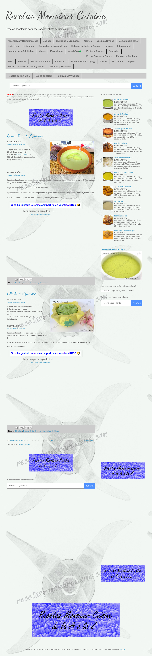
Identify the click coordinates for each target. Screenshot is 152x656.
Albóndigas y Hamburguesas (23, 41)
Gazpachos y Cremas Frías (52, 46)
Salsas (103, 61)
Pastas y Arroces (95, 51)
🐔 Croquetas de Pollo (122, 187)
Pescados (114, 51)
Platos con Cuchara (126, 56)
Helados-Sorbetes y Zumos (85, 46)
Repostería (60, 61)
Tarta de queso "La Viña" (123, 129)
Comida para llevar (128, 41)
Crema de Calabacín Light (113, 249)
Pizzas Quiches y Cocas (99, 56)
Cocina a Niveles (105, 41)
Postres (22, 61)
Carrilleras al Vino (120, 143)
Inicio (53, 440)
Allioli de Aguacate (21, 293)
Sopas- (131, 61)
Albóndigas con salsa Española (125, 230)
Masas (42, 51)
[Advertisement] (51, 248)
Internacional (124, 46)
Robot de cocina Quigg (83, 61)
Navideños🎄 (75, 51)
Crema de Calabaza (121, 114)
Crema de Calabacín (121, 100)
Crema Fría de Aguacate (25, 135)
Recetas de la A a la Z (19, 76)
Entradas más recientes (16, 440)
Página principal (43, 76)
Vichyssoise (118, 201)
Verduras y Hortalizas (60, 66)
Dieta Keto (13, 46)
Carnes (88, 41)
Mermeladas (56, 51)
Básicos (47, 41)
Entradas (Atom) (24, 444)
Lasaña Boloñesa (120, 216)
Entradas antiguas (87, 440)
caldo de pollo (21, 155)
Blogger (122, 649)
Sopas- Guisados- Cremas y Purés (26, 66)
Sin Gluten (117, 61)
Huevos (109, 46)
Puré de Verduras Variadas (124, 172)
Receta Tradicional (40, 61)
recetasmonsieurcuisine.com (40, 214)
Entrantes (28, 46)
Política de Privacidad (68, 76)
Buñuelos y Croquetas (68, 41)
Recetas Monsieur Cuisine (56, 15)
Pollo (10, 61)
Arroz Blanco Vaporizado (123, 158)
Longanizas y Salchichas (21, 51)
